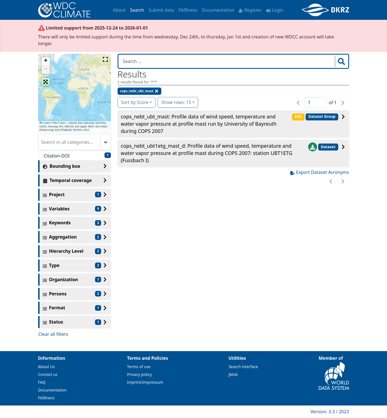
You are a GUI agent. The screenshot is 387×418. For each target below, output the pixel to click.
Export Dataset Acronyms (319, 172)
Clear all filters (53, 334)
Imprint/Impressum (145, 382)
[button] (46, 61)
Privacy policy (139, 374)
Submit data (161, 10)
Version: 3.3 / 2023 (329, 412)
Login (274, 10)
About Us (46, 366)
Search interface (243, 366)
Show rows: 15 (176, 102)
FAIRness (187, 10)
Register (250, 10)
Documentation (218, 10)
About (119, 10)
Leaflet (45, 122)
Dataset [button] (328, 146)
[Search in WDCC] (227, 61)
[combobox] (41, 142)
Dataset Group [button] (321, 116)
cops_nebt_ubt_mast (139, 91)
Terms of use (138, 366)
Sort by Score (135, 102)
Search (137, 10)
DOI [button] (298, 116)
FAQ (42, 382)
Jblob (233, 374)
